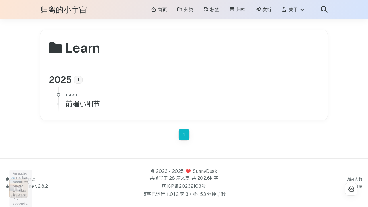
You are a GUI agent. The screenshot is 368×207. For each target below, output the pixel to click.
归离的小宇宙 (63, 10)
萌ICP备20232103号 (184, 186)
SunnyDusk (205, 171)
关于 (293, 10)
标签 (211, 10)
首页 (159, 10)
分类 (185, 10)
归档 (237, 10)
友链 (263, 10)
